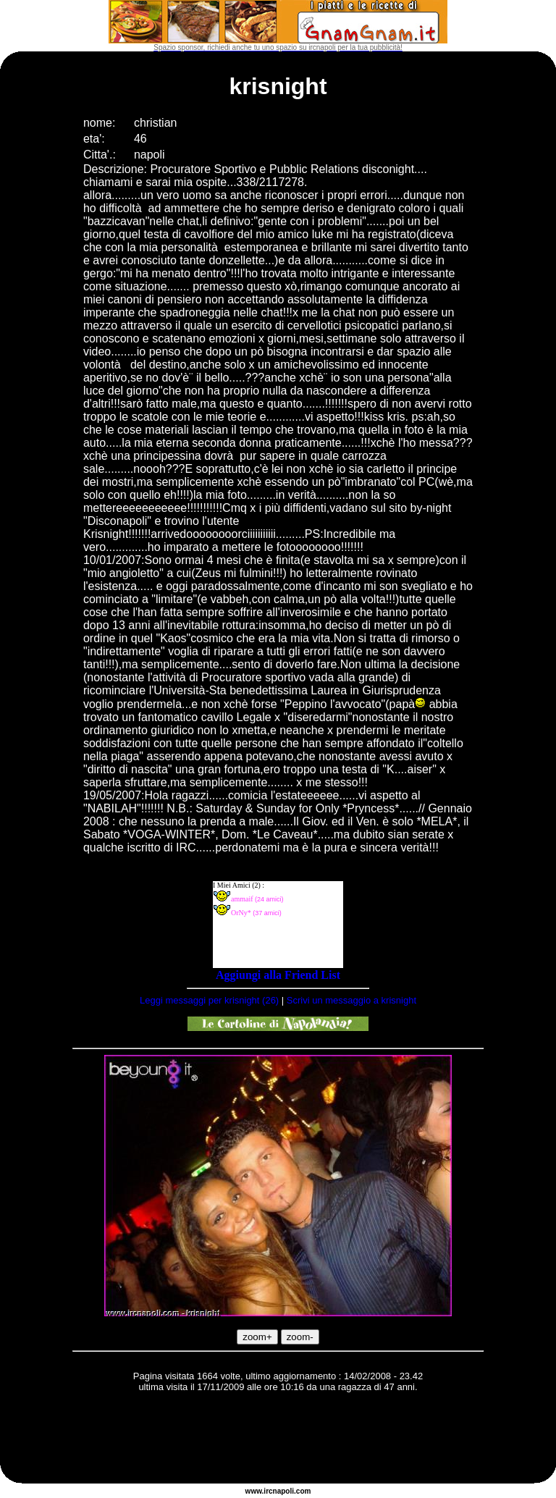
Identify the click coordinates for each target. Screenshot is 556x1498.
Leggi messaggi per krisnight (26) (209, 1000)
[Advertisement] (278, 1440)
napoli (283, 1491)
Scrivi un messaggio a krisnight (351, 1000)
